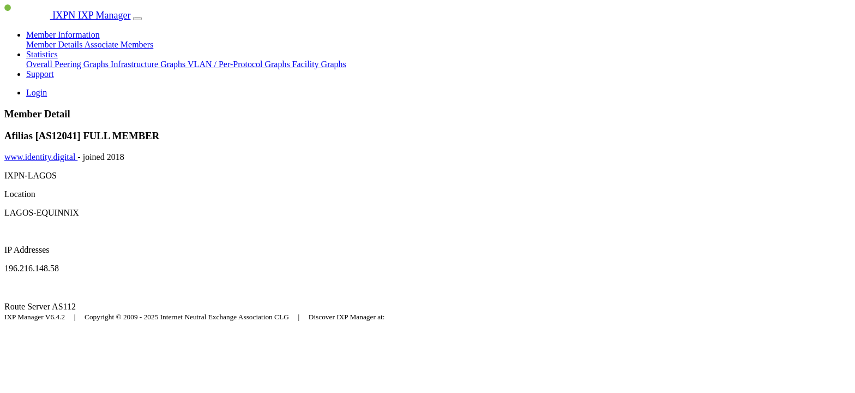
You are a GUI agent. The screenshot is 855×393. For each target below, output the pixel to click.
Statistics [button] (42, 54)
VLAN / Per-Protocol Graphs (240, 64)
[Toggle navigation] (137, 18)
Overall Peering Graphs (68, 64)
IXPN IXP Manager (67, 15)
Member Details (55, 44)
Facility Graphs (319, 64)
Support (40, 74)
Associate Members (119, 44)
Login (36, 92)
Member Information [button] (63, 34)
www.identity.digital (40, 157)
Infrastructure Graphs (149, 64)
